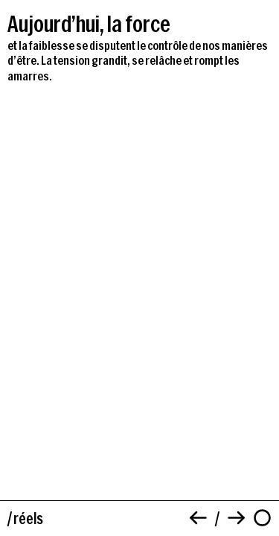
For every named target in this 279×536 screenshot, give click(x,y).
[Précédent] (198, 517)
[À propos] (262, 517)
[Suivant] (236, 517)
